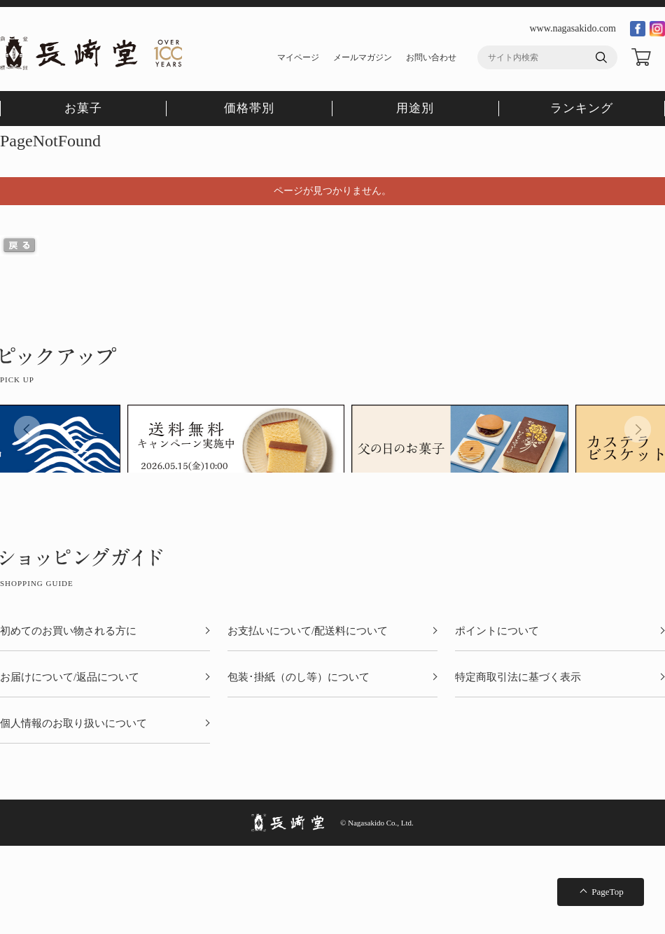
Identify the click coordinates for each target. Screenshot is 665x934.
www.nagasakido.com (572, 28)
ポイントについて (497, 631)
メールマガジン (362, 57)
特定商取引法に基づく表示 (518, 677)
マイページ (298, 57)
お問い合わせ (431, 57)
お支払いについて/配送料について (307, 631)
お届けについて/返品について (69, 677)
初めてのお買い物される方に (68, 631)
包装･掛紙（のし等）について (298, 677)
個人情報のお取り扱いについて (73, 723)
